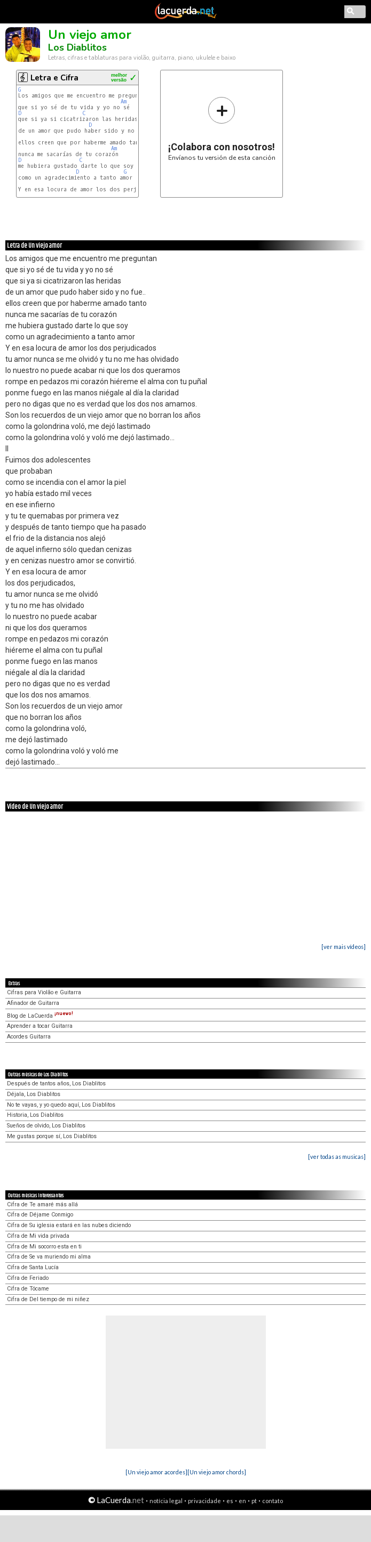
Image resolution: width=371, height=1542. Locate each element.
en (242, 1500)
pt (254, 1500)
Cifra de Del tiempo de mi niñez (48, 1299)
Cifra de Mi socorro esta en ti (44, 1246)
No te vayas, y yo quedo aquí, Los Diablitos (61, 1104)
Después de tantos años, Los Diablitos (56, 1083)
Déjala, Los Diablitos (33, 1094)
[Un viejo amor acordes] (156, 1471)
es (229, 1500)
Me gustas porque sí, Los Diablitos (52, 1136)
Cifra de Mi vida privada (38, 1235)
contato (272, 1500)
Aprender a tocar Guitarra (40, 1025)
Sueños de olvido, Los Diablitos (46, 1125)
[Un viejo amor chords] (216, 1471)
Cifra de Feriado (28, 1278)
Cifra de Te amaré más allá (42, 1204)
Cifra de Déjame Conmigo (40, 1214)
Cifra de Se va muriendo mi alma (49, 1256)
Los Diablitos (77, 47)
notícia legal (166, 1500)
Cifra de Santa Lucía (33, 1267)
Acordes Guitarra (29, 1036)
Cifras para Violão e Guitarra (44, 992)
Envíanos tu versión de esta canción (221, 128)
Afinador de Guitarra (33, 1003)
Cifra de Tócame (28, 1288)
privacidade (204, 1500)
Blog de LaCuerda (40, 1015)
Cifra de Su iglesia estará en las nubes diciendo (69, 1225)
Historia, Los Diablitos (35, 1114)
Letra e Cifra (54, 77)
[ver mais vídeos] (343, 946)
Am (124, 101)
